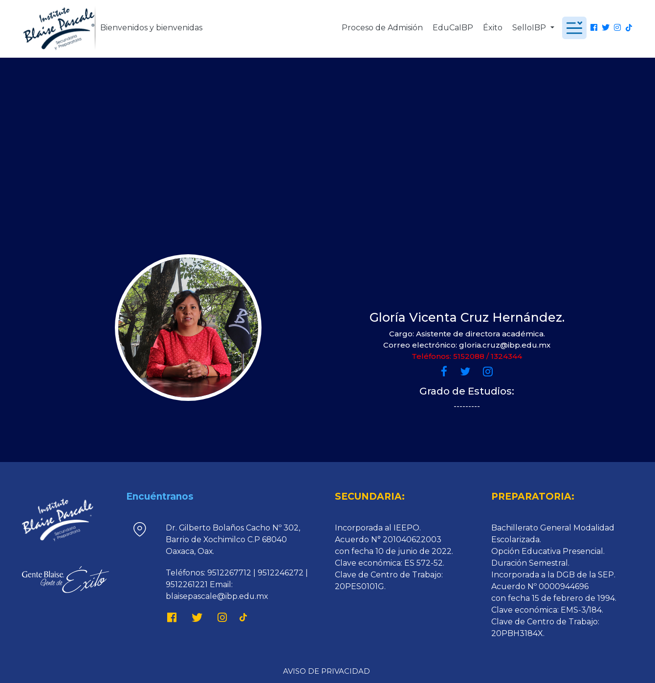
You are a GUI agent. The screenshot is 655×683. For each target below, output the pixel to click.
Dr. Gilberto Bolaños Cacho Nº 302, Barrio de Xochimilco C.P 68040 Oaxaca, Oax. (233, 539)
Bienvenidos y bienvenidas (151, 27)
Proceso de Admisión (382, 27)
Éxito (492, 27)
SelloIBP (530, 27)
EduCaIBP (453, 27)
